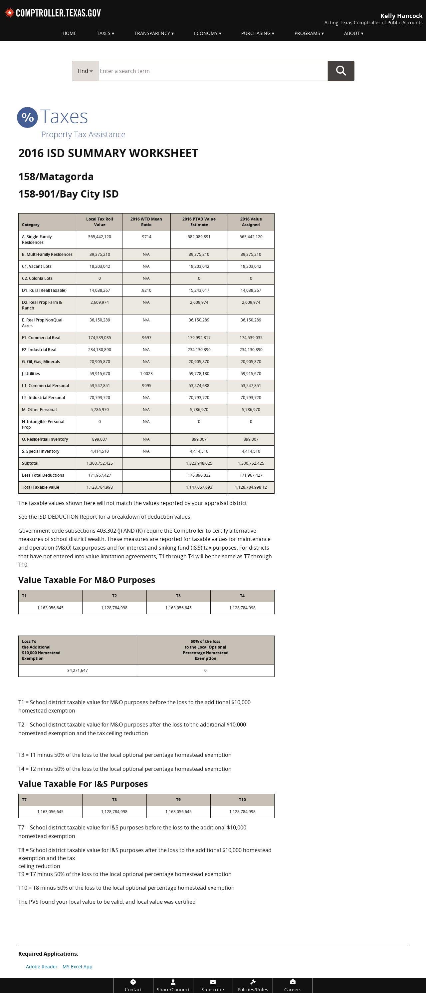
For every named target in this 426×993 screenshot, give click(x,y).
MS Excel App (78, 966)
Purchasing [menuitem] (256, 33)
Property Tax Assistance (83, 134)
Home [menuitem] (70, 33)
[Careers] (293, 985)
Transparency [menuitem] (152, 33)
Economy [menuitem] (206, 33)
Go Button (341, 71)
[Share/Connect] (173, 985)
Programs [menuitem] (307, 33)
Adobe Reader (42, 966)
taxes (53, 115)
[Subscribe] (213, 985)
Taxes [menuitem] (103, 33)
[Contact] (133, 985)
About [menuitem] (352, 33)
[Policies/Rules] (253, 985)
